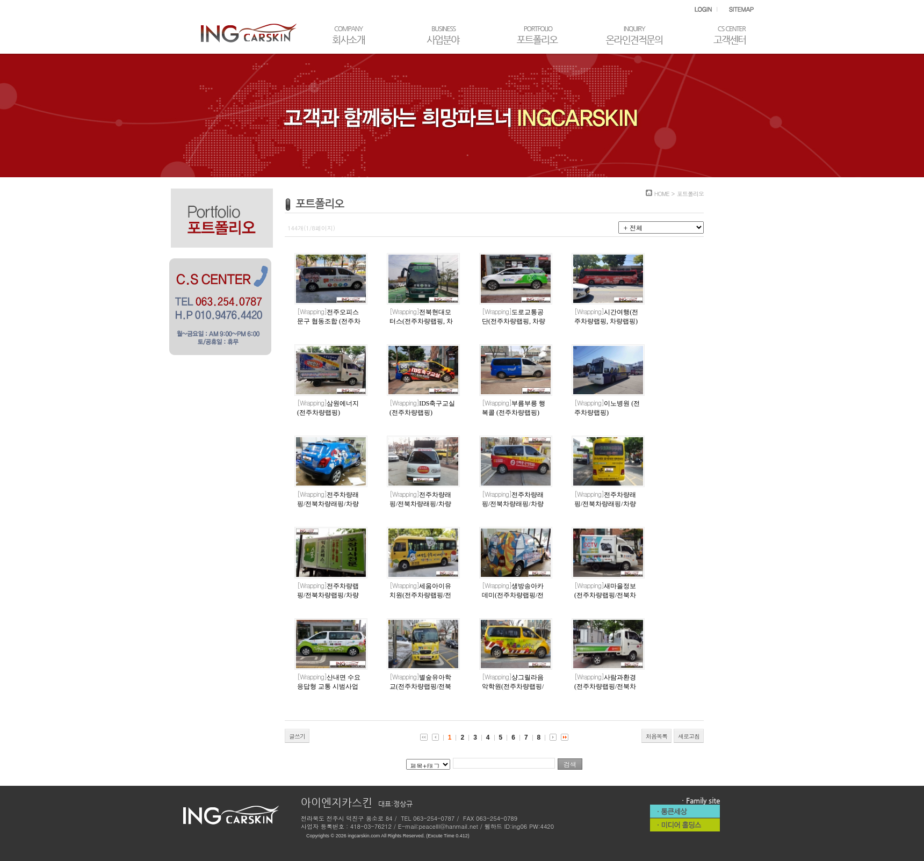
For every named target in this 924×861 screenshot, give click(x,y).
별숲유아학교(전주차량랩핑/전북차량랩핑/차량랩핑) (420, 686)
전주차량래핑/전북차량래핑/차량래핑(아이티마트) (420, 504)
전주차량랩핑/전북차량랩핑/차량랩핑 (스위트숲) (328, 595)
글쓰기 (297, 736)
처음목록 (656, 736)
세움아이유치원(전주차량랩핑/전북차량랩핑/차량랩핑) (420, 595)
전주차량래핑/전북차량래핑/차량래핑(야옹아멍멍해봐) (328, 504)
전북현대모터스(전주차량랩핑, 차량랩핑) (421, 321)
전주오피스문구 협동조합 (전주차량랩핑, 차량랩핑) (328, 321)
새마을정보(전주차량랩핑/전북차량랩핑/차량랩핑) (605, 595)
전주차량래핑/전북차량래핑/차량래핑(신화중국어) (513, 504)
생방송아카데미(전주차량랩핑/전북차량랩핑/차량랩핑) (513, 595)
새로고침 (688, 736)
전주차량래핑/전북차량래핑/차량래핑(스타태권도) (605, 504)
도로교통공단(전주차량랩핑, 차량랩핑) (513, 321)
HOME (661, 194)
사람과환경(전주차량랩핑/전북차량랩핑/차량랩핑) (605, 686)
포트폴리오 (690, 194)
